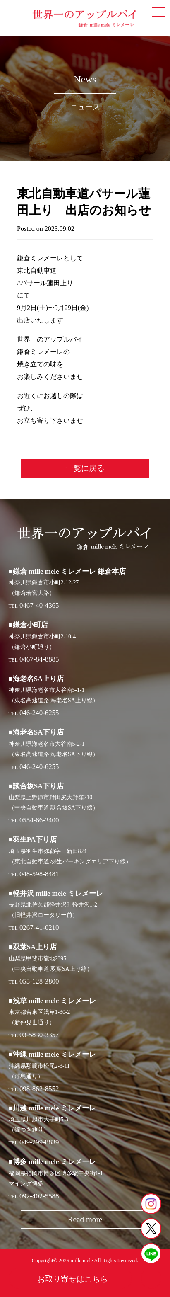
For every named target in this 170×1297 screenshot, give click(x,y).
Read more (85, 1219)
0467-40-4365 (39, 605)
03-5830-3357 (39, 1035)
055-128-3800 (39, 981)
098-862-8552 (39, 1089)
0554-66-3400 (39, 820)
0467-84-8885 (39, 659)
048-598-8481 (39, 874)
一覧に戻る (85, 468)
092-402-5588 (39, 1196)
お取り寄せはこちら (72, 1279)
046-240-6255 (39, 713)
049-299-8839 (39, 1142)
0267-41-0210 (39, 927)
